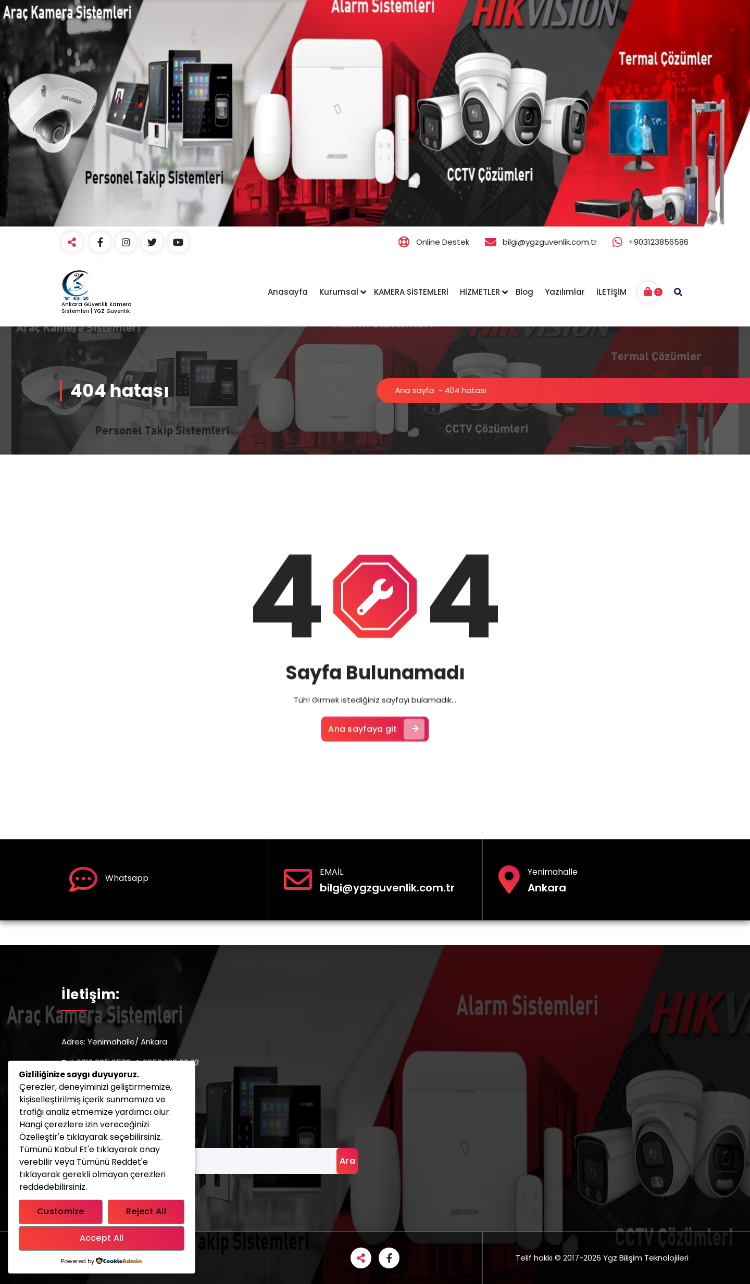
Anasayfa (288, 291)
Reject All (146, 1211)
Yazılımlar (565, 291)
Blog (524, 291)
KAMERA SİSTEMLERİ (411, 291)
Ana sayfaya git (376, 833)
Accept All (102, 1238)
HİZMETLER (480, 291)
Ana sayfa (575, 390)
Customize (60, 1211)
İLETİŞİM (611, 291)
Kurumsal (338, 291)
